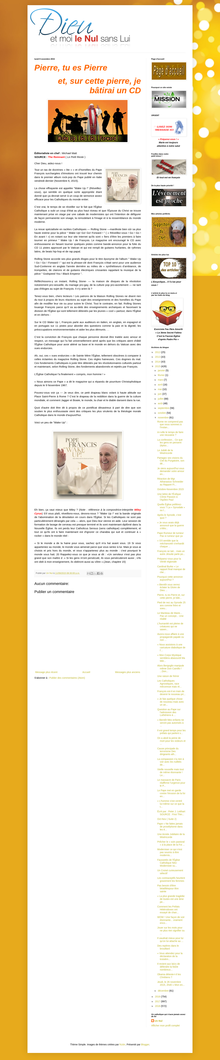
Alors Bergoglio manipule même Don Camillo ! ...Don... (170, 668)
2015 (158, 366)
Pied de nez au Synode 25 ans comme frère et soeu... (171, 605)
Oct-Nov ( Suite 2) (167, 819)
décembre (163, 990)
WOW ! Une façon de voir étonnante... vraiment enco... (171, 920)
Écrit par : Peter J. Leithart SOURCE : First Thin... (171, 813)
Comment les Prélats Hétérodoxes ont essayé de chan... (168, 909)
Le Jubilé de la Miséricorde (165, 452)
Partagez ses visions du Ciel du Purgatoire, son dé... (170, 460)
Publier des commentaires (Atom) (67, 677)
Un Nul (158, 1020)
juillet (161, 398)
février (161, 375)
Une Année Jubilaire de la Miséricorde (171, 835)
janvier (162, 370)
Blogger (145, 1044)
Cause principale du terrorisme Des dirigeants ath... (168, 751)
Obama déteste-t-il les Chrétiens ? (169, 976)
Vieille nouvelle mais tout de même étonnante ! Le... (170, 772)
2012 (158, 352)
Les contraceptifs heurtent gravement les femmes (171, 879)
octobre (162, 412)
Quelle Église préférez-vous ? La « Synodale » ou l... (171, 507)
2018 (158, 1006)
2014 (158, 361)
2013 (158, 356)
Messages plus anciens (127, 672)
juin (160, 394)
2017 (158, 1001)
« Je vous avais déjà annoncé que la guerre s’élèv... (170, 525)
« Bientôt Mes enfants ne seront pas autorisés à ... (170, 723)
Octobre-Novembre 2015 (170, 489)
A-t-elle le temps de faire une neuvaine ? (170, 433)
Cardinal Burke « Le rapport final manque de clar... (171, 569)
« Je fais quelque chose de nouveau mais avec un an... (170, 701)
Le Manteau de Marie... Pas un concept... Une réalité (170, 616)
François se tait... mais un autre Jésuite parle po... (171, 552)
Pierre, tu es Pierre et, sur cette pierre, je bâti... (171, 596)
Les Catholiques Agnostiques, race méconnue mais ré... (169, 683)
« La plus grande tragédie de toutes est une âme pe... (171, 899)
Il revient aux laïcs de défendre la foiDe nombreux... (168, 966)
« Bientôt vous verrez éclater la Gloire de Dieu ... (168, 587)
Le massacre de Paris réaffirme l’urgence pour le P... (171, 782)
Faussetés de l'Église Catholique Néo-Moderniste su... (168, 862)
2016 (158, 996)
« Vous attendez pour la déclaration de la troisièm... (170, 956)
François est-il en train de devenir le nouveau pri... (171, 693)
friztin (122, 1044)
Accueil (86, 672)
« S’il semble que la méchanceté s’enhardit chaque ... (170, 543)
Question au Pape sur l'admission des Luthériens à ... (168, 712)
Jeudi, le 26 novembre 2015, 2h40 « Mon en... (171, 983)
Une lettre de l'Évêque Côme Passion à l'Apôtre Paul (169, 497)
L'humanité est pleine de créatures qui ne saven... (170, 626)
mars (161, 379)
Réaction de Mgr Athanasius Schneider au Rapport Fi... (170, 481)
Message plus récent (46, 672)
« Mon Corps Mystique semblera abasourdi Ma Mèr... (171, 658)
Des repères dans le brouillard (168, 947)
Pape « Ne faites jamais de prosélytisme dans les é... (170, 826)
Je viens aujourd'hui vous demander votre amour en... (170, 471)
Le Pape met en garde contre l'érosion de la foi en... (171, 793)
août (160, 403)
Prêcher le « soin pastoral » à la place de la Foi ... (171, 843)
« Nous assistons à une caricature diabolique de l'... (171, 647)
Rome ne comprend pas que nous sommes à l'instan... (170, 424)
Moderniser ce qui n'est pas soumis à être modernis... (169, 852)
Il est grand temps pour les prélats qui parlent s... (171, 732)
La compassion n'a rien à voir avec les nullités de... (170, 762)
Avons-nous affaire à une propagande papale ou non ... (170, 637)
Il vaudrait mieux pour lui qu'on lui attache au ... (170, 939)
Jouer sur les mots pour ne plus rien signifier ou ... (171, 930)
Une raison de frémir (168, 676)
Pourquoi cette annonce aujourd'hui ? (170, 578)
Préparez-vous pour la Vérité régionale (169, 560)
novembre (163, 417)
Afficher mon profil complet (165, 1025)
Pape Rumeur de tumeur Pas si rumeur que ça (170, 534)
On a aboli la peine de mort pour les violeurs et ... (171, 741)
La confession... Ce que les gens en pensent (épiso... (170, 442)
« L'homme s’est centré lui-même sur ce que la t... (170, 804)
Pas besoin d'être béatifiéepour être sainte (168, 888)
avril (160, 384)
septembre (164, 408)
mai (160, 389)
